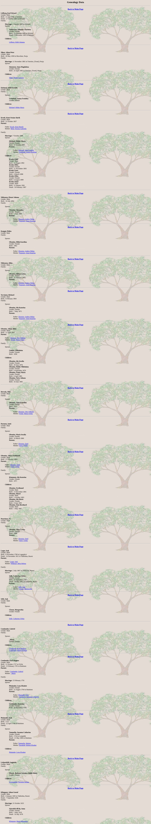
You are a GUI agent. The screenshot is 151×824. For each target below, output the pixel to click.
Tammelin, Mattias (24, 743)
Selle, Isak (21, 587)
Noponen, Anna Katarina (27, 221)
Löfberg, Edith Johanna (17, 42)
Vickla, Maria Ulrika (17, 340)
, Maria (13, 673)
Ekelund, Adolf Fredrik (26, 150)
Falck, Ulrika (23, 445)
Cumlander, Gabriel (16, 671)
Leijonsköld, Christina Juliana (19, 782)
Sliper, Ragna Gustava (16, 78)
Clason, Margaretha (25, 589)
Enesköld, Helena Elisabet (27, 745)
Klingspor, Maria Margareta (18, 821)
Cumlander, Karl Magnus (17, 648)
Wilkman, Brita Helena (18, 563)
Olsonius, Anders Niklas (26, 219)
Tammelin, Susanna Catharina (29, 697)
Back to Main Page (75, 9)
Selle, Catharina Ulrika (16, 619)
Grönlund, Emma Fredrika (28, 152)
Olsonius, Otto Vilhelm (17, 338)
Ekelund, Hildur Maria (16, 107)
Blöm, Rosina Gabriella (18, 129)
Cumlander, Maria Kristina (18, 650)
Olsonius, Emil (23, 444)
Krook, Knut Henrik (16, 127)
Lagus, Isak (14, 562)
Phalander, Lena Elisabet (17, 752)
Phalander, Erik (23, 695)
